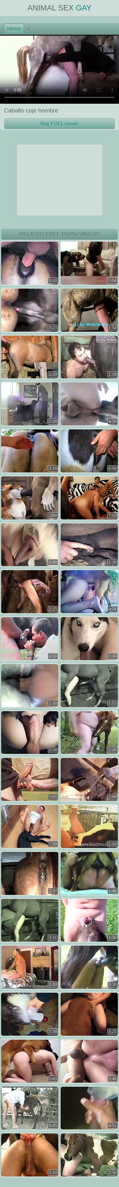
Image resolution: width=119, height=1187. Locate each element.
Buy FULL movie (59, 124)
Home (14, 29)
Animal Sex (59, 7)
